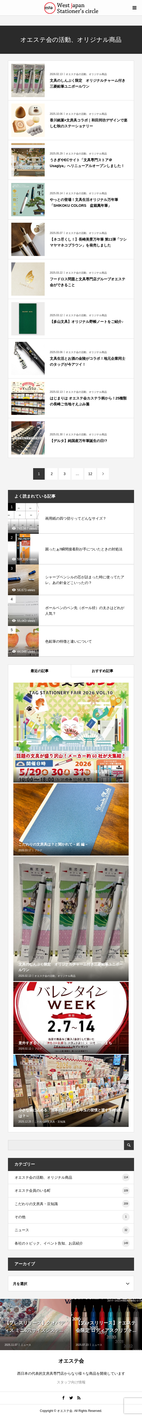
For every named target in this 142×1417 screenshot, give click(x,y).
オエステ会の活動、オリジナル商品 (72, 1177)
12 (90, 474)
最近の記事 (40, 671)
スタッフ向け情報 (71, 1382)
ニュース (72, 1230)
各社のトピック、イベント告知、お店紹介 (72, 1243)
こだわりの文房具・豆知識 (72, 1204)
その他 (72, 1217)
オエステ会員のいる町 (72, 1191)
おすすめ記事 (102, 671)
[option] (35, 1324)
